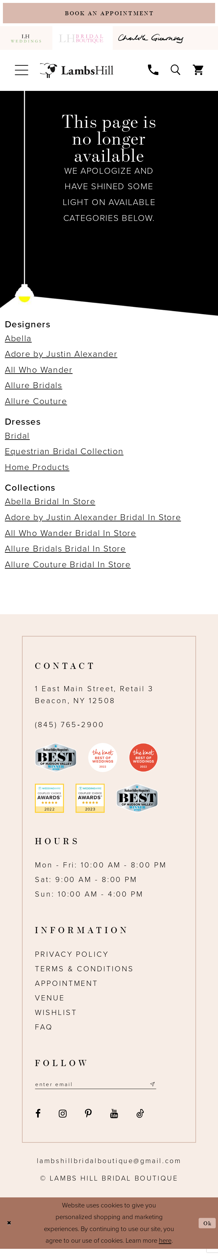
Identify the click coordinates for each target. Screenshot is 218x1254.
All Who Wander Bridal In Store (70, 536)
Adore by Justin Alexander (61, 357)
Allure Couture (36, 404)
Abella (18, 341)
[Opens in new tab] (152, 41)
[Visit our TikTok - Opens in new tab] (140, 1118)
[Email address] (106, 1089)
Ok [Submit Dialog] (206, 1228)
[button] (21, 74)
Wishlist (56, 1016)
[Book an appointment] (109, 15)
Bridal (17, 439)
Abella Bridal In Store (50, 505)
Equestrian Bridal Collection (64, 455)
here (165, 1246)
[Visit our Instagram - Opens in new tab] (62, 1118)
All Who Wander (39, 373)
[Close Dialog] (10, 1228)
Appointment (66, 987)
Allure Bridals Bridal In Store (65, 552)
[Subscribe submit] (173, 1089)
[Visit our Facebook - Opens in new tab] (38, 1118)
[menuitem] (26, 41)
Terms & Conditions (84, 972)
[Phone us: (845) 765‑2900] (153, 73)
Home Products (37, 470)
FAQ (44, 1030)
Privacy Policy (72, 958)
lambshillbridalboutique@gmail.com (109, 1166)
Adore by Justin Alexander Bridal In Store (93, 521)
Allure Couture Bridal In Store (68, 568)
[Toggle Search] (175, 73)
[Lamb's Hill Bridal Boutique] (76, 73)
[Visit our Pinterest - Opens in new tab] (88, 1118)
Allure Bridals (33, 389)
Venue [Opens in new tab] (50, 1001)
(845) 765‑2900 (69, 728)
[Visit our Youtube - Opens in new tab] (113, 1118)
